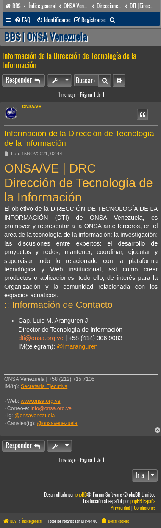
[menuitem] (22, 20)
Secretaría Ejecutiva (44, 386)
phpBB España (142, 501)
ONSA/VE (31, 106)
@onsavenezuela (34, 416)
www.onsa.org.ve (41, 401)
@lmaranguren (77, 346)
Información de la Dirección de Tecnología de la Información (69, 60)
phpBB (81, 495)
